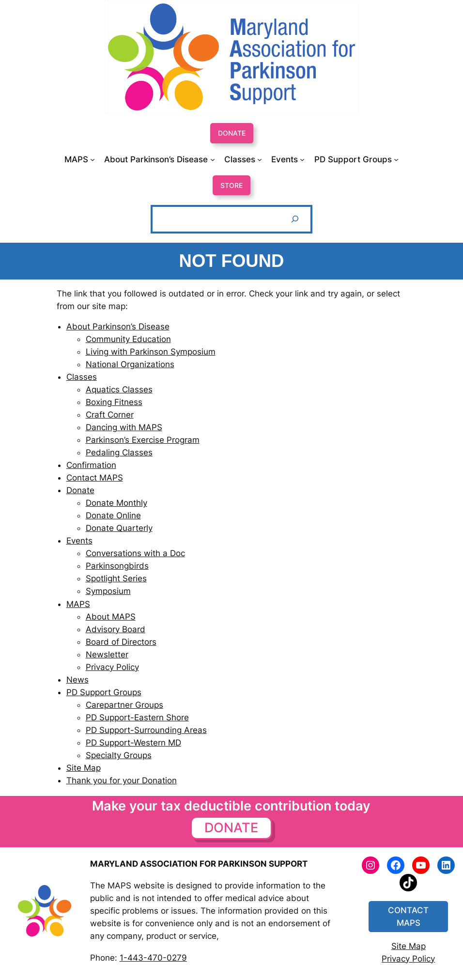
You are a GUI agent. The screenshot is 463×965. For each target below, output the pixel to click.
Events (79, 540)
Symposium (108, 591)
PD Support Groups (103, 692)
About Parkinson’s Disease (118, 326)
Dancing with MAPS (124, 427)
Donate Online (113, 515)
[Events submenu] (288, 159)
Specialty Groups (119, 755)
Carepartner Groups (124, 705)
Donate (80, 490)
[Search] (295, 219)
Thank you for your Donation (121, 780)
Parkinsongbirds (117, 566)
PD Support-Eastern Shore (137, 717)
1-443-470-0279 (153, 958)
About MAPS (111, 617)
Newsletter (107, 654)
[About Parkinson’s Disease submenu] (159, 159)
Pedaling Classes (119, 452)
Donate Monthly (116, 503)
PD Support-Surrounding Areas (146, 730)
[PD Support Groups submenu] (356, 159)
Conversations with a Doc (135, 553)
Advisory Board (115, 629)
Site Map (83, 768)
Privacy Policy (112, 667)
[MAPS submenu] (79, 159)
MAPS (78, 604)
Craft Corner (110, 415)
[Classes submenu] (243, 159)
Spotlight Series (116, 578)
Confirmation (91, 465)
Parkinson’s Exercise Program (143, 440)
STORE (231, 185)
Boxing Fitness (114, 402)
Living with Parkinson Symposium (151, 352)
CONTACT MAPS (408, 916)
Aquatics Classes (119, 389)
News (77, 680)
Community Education (128, 339)
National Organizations (130, 364)
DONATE (232, 133)
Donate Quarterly (119, 528)
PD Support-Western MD (133, 742)
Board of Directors (121, 642)
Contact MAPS (94, 477)
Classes (81, 377)
